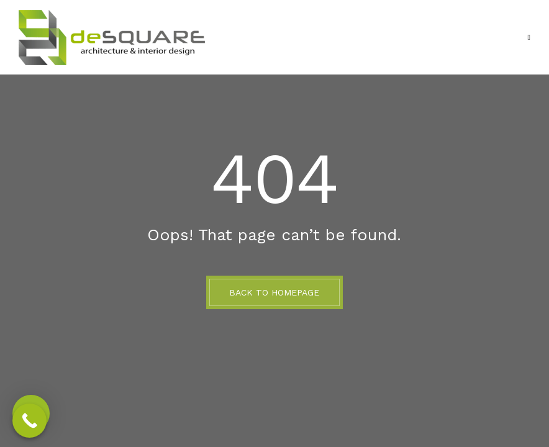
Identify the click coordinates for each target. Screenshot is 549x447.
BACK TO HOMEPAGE (274, 292)
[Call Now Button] (29, 421)
